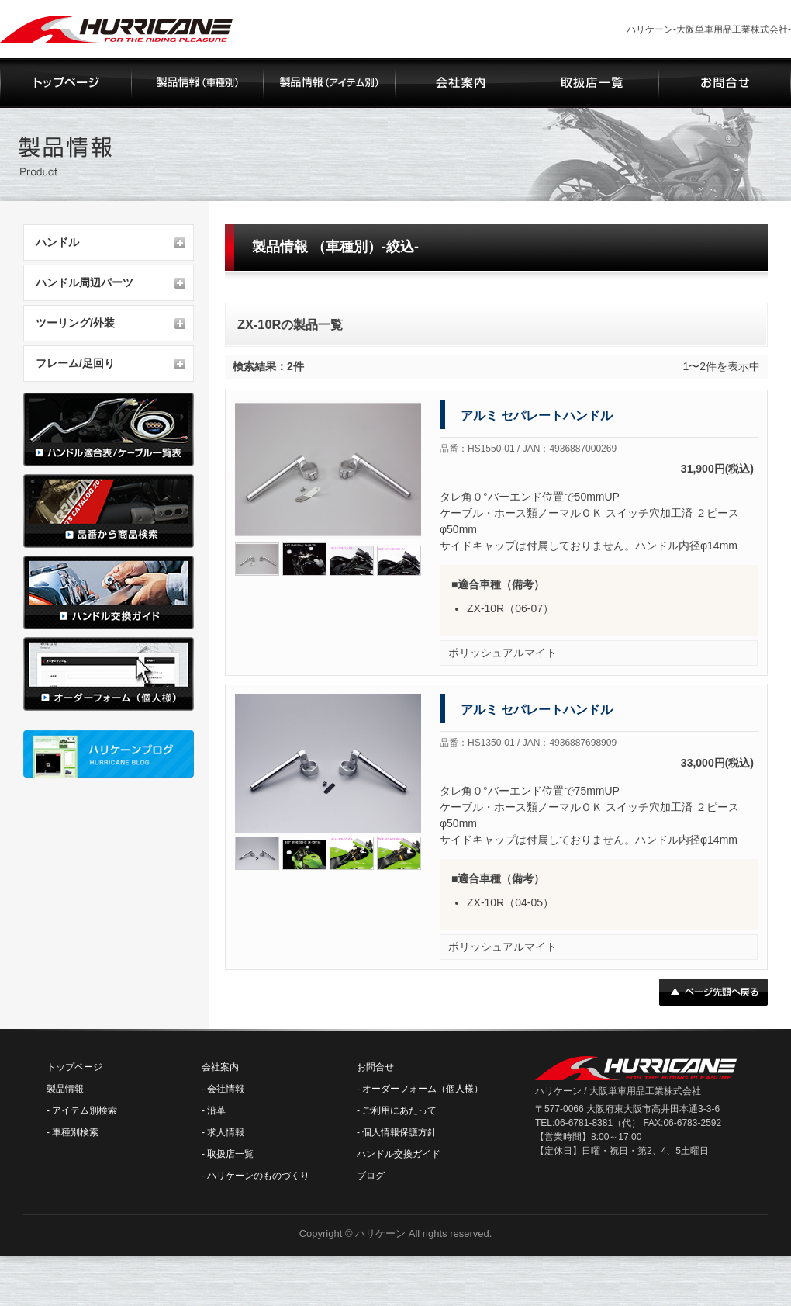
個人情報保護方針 (399, 1132)
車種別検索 (75, 1132)
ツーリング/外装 (75, 323)
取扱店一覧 (230, 1153)
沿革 (216, 1110)
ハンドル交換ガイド (398, 1153)
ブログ (371, 1175)
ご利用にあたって (399, 1110)
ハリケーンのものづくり (258, 1175)
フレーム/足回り (75, 363)
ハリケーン (380, 1233)
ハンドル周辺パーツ (84, 282)
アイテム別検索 (84, 1110)
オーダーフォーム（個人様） (422, 1088)
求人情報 (225, 1132)
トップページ (74, 1067)
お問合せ (375, 1067)
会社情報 (225, 1088)
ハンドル (57, 242)
